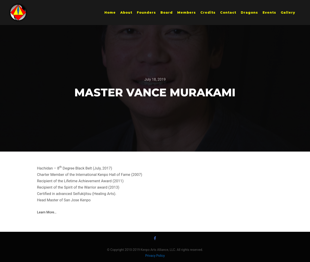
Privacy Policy (155, 255)
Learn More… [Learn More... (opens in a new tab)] (47, 212)
